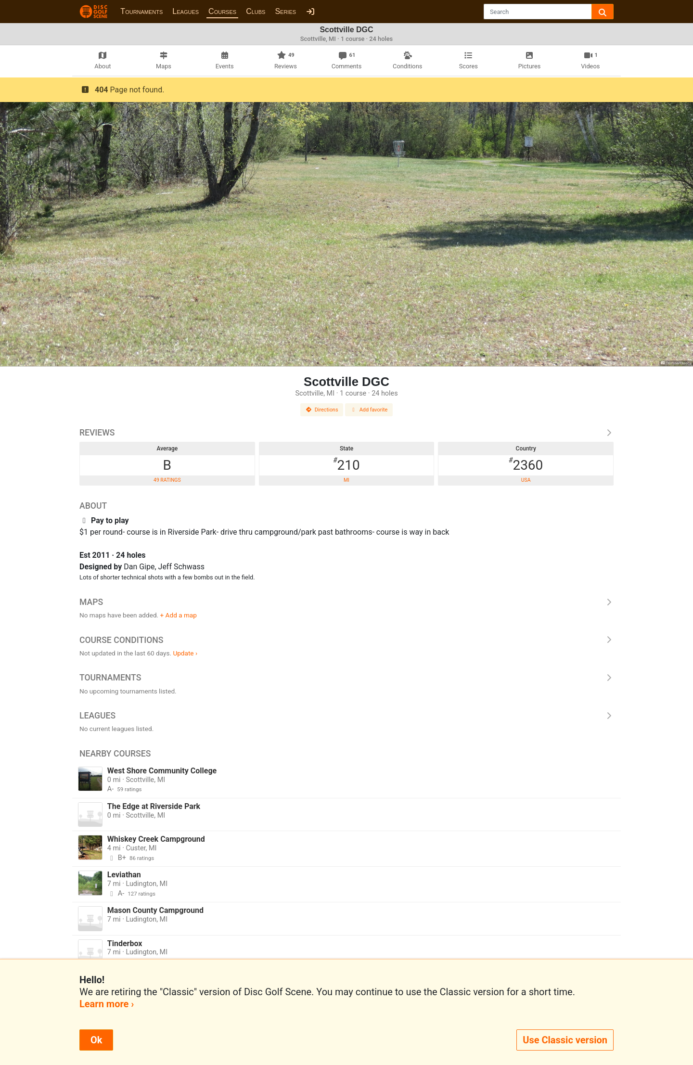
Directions (322, 410)
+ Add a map (178, 615)
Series (285, 11)
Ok (96, 1040)
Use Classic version (565, 1040)
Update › (185, 653)
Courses (222, 11)
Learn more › (106, 1004)
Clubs (255, 11)
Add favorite (369, 410)
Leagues (185, 11)
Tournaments (141, 11)
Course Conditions (346, 640)
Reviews (346, 432)
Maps (346, 602)
